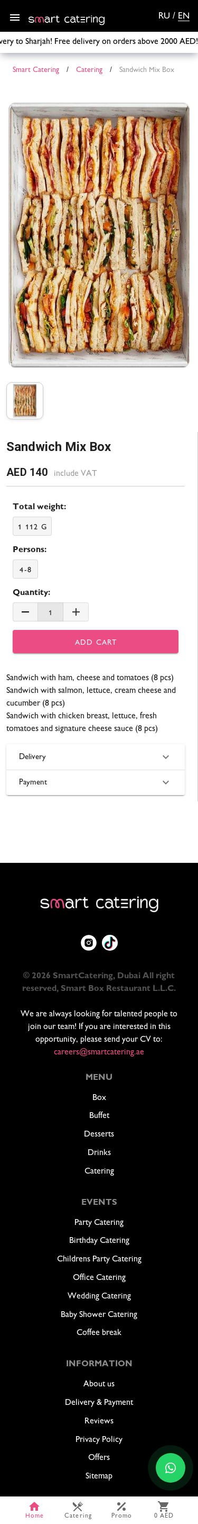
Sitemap (99, 1477)
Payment (95, 782)
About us (99, 1384)
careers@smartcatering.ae (99, 1053)
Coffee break (99, 1333)
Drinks (99, 1153)
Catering (99, 1172)
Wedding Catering (99, 1297)
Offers (99, 1458)
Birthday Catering (99, 1241)
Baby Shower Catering (99, 1315)
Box (99, 1098)
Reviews (99, 1422)
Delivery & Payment (99, 1403)
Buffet (99, 1116)
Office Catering (99, 1278)
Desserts (99, 1135)
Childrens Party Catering (99, 1260)
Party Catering (99, 1223)
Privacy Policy (99, 1440)
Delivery (95, 757)
